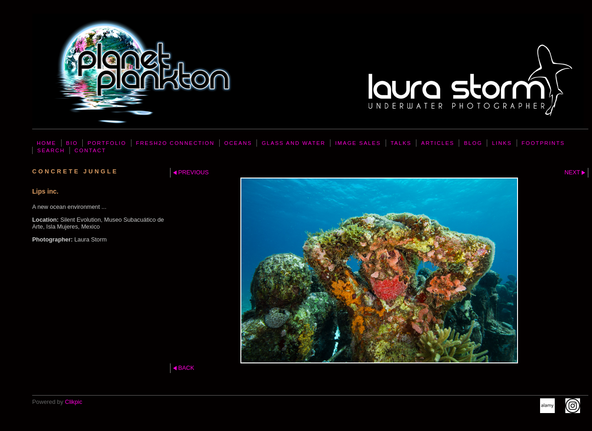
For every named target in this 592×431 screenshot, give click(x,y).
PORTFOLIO (106, 143)
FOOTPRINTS (543, 143)
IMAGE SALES (358, 143)
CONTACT (90, 150)
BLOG (473, 143)
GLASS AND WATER (293, 143)
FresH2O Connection (175, 143)
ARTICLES (437, 143)
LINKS (502, 143)
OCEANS (238, 143)
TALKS (401, 143)
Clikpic (73, 401)
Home (47, 143)
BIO (72, 143)
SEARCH (51, 150)
